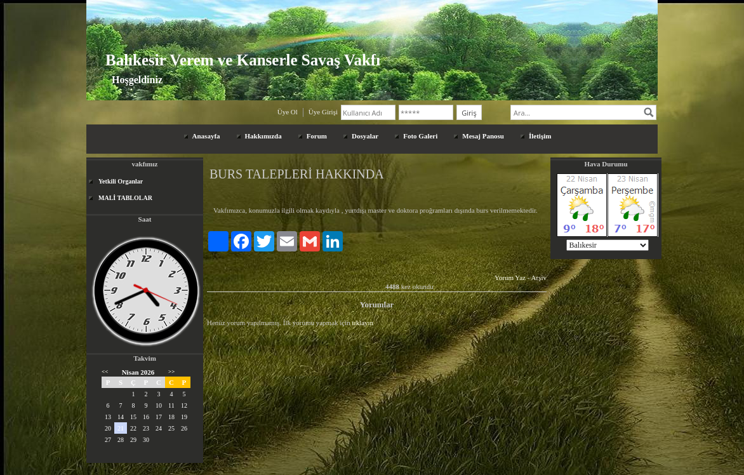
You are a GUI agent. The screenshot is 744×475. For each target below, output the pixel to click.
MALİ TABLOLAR (125, 197)
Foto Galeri (420, 136)
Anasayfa (206, 136)
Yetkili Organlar (120, 181)
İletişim (540, 136)
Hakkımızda (263, 136)
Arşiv (539, 277)
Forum (317, 136)
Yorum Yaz (510, 277)
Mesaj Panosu (483, 136)
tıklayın (363, 322)
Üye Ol (287, 112)
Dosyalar (365, 136)
